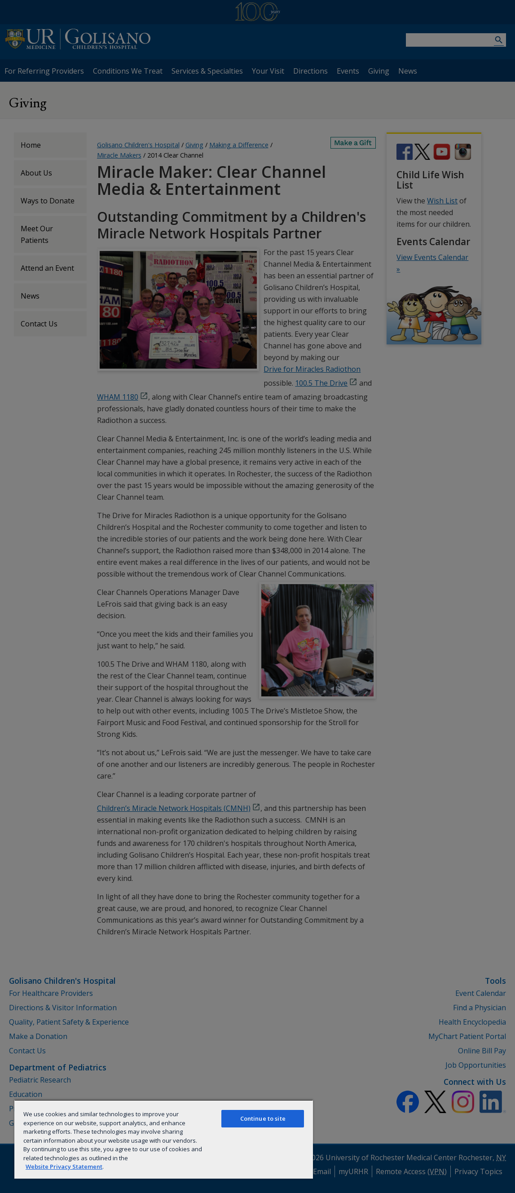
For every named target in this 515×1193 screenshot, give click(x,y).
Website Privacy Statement (64, 1166)
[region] (163, 1139)
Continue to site (263, 1118)
